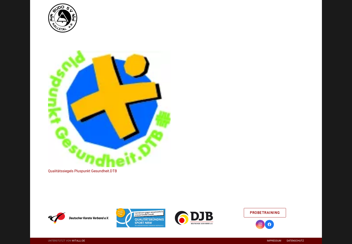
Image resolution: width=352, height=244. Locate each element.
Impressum (274, 240)
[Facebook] (269, 224)
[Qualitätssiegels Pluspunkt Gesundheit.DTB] (109, 53)
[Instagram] (260, 224)
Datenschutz (295, 240)
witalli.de (78, 240)
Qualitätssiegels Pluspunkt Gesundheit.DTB (82, 171)
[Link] (62, 18)
